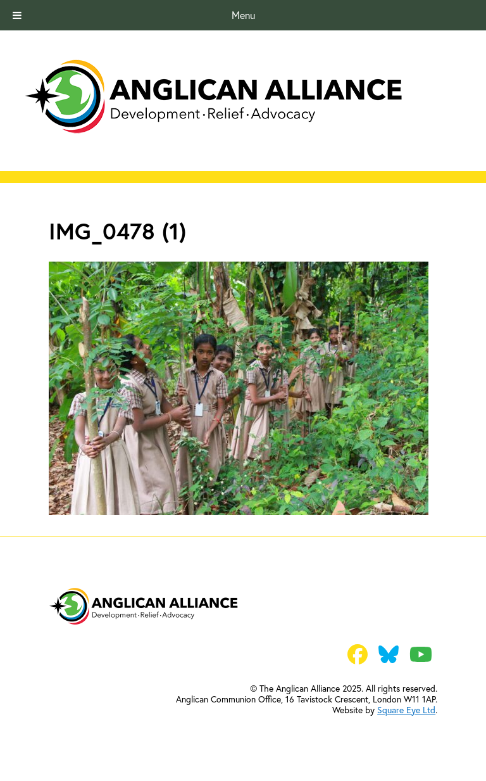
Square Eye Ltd (406, 710)
